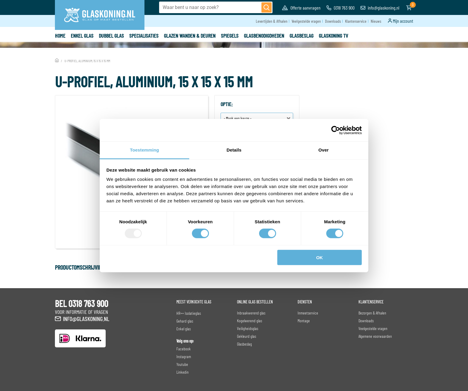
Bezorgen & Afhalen (372, 312)
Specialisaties (143, 35)
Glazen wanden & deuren (189, 35)
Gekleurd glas (246, 336)
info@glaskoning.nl (380, 7)
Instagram (183, 356)
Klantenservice (356, 21)
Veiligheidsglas (247, 328)
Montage (304, 320)
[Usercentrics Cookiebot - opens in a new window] (336, 130)
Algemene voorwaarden (375, 336)
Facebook (183, 348)
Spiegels (229, 35)
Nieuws (376, 21)
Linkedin (182, 372)
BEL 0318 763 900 (81, 303)
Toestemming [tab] (144, 149)
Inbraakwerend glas (251, 312)
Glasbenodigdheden (264, 35)
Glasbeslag (301, 35)
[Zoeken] (266, 7)
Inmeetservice (308, 312)
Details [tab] (234, 149)
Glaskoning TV (333, 35)
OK (319, 257)
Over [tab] (323, 149)
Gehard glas (184, 320)
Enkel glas (82, 35)
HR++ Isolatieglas (188, 313)
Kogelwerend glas (249, 320)
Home (60, 35)
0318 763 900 (341, 7)
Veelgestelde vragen (306, 21)
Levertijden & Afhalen (271, 21)
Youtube (182, 364)
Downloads (333, 21)
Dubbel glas (111, 35)
